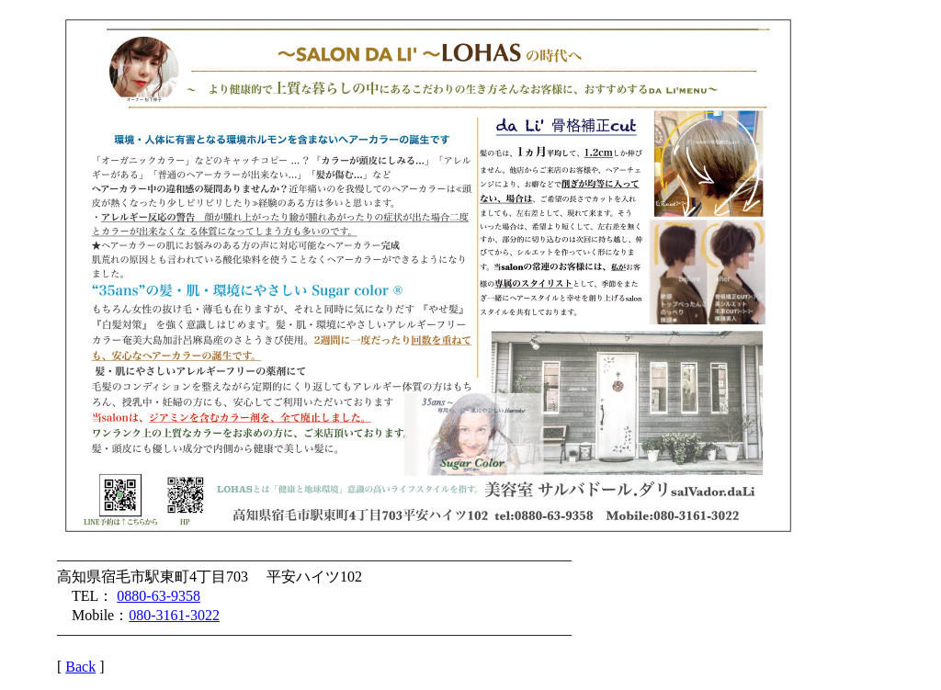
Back (80, 666)
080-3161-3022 (174, 615)
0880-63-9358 (158, 596)
